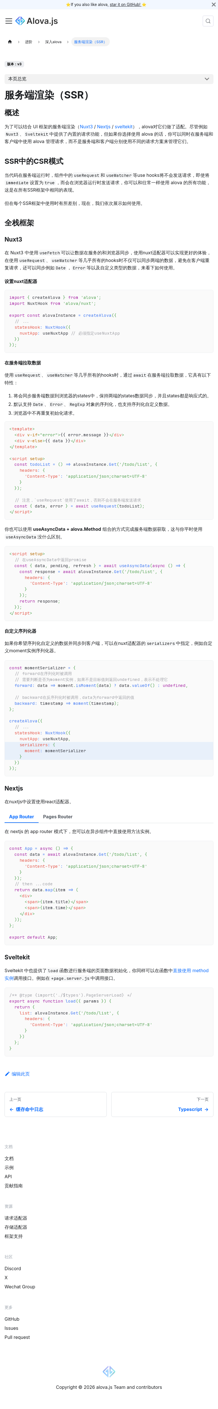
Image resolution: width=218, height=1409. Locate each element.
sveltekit (124, 126)
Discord (13, 1268)
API (8, 1176)
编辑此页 (17, 1074)
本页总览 (17, 78)
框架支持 (14, 1236)
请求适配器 (16, 1218)
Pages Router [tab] (58, 816)
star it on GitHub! (126, 4)
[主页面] (10, 41)
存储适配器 (16, 1227)
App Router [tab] (21, 816)
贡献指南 (14, 1185)
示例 (9, 1167)
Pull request (17, 1337)
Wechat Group (20, 1287)
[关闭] (213, 4)
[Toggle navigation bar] (9, 21)
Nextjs (104, 126)
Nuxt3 (86, 126)
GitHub (12, 1319)
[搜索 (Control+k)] (208, 21)
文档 (9, 1158)
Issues (11, 1328)
